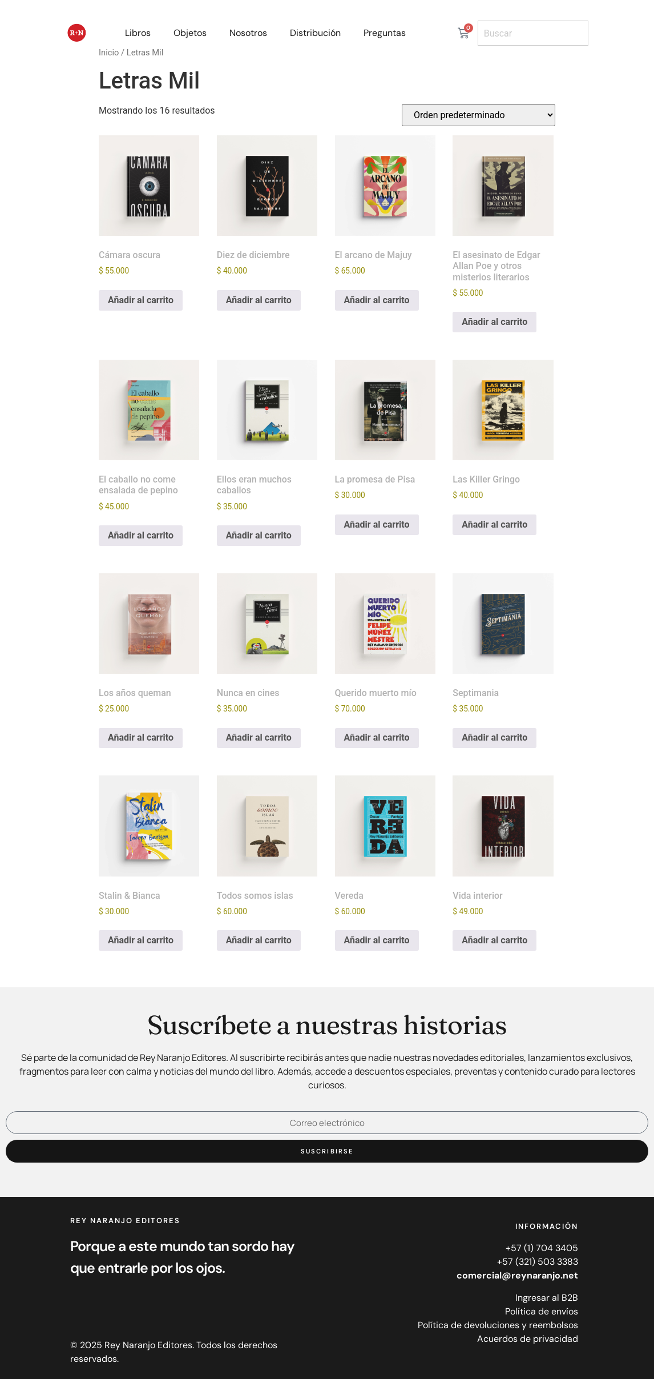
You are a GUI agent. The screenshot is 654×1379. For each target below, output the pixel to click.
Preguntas (385, 33)
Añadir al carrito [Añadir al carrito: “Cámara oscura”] (140, 300)
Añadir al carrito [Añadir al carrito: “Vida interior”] (494, 940)
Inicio (109, 52)
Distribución (315, 33)
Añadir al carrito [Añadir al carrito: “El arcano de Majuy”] (377, 300)
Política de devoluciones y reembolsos (498, 1325)
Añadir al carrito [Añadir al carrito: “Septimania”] (494, 737)
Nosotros (248, 33)
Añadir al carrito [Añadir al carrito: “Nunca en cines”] (259, 737)
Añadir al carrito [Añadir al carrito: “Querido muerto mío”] (377, 737)
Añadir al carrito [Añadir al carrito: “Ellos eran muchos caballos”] (259, 535)
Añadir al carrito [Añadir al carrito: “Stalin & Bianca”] (140, 940)
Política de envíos (541, 1311)
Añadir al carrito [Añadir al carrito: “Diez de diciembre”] (259, 300)
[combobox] (533, 33)
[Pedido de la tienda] (478, 115)
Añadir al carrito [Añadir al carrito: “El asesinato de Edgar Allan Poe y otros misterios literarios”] (494, 321)
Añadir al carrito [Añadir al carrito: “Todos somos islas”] (259, 940)
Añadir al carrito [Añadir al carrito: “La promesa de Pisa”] (377, 524)
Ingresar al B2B (546, 1298)
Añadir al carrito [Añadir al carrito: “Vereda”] (377, 940)
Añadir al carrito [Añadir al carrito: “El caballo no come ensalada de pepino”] (140, 535)
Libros (138, 33)
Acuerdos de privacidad (527, 1339)
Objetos (190, 33)
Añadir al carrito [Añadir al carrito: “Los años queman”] (140, 737)
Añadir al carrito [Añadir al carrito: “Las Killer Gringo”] (494, 524)
